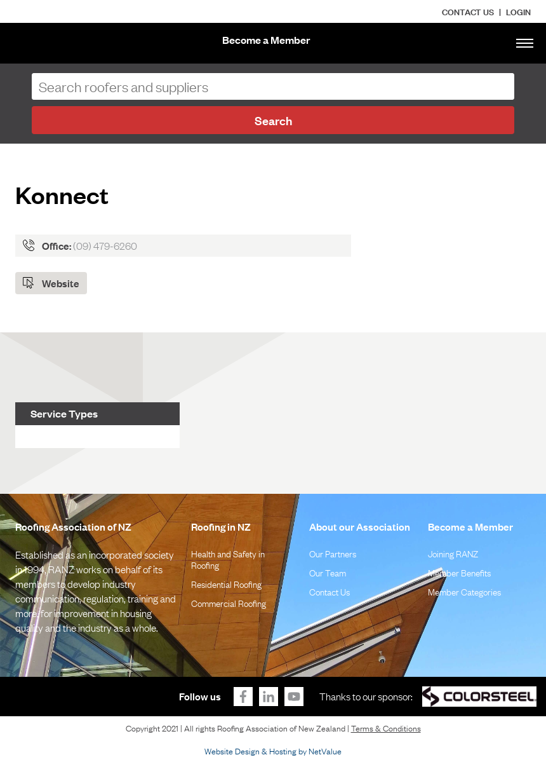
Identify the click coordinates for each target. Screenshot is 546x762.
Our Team (327, 572)
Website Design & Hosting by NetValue (273, 750)
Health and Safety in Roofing (228, 558)
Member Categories (464, 591)
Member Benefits (459, 572)
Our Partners (332, 553)
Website (60, 283)
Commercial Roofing (228, 602)
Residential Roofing (226, 583)
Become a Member (266, 39)
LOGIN (518, 11)
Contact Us (468, 11)
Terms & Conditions (386, 727)
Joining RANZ (453, 553)
